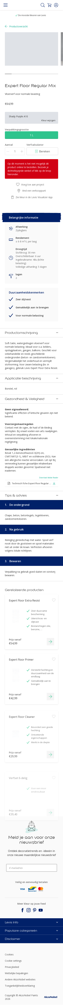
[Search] (43, 5)
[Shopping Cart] (49, 5)
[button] (56, 5)
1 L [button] (31, 135)
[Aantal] (15, 151)
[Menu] (6, 5)
